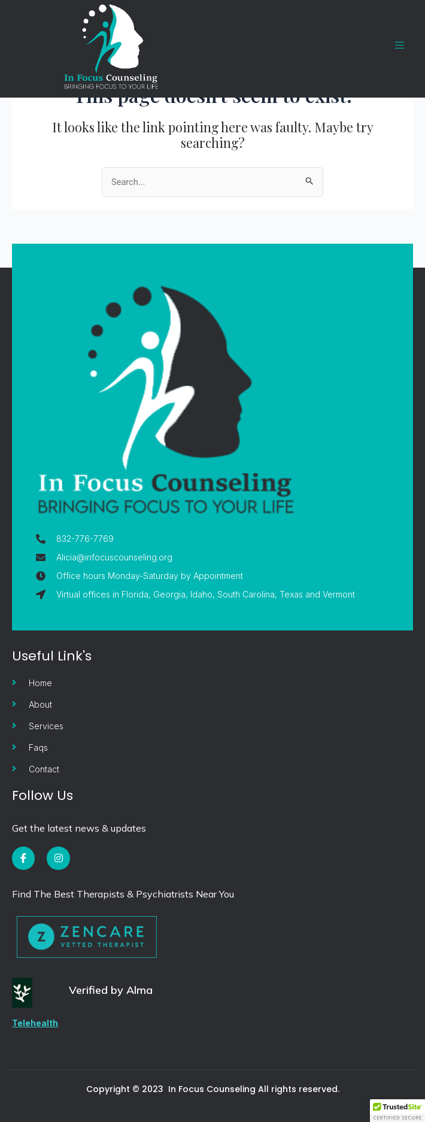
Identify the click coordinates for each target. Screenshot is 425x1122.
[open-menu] (394, 45)
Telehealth (35, 1023)
